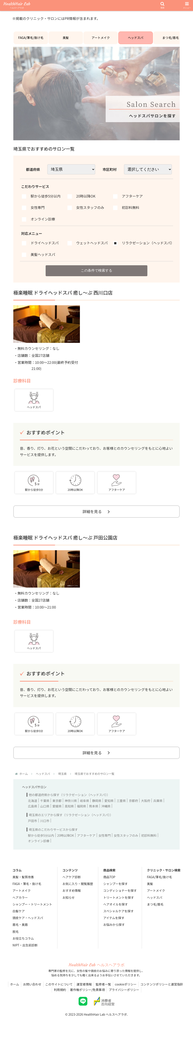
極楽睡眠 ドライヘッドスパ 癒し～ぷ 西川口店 (63, 295)
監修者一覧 (104, 989)
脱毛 (15, 936)
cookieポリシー (127, 989)
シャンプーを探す (115, 889)
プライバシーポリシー (124, 994)
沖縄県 (105, 811)
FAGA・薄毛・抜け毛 (26, 889)
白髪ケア (18, 916)
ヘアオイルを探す (115, 909)
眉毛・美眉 (20, 929)
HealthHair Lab (16, 5)
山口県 (44, 811)
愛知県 (109, 805)
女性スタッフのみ (126, 840)
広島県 (32, 811)
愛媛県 (57, 811)
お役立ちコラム (23, 943)
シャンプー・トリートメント (32, 909)
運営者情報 (84, 989)
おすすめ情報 (71, 895)
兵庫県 (157, 805)
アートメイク (100, 39)
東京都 (57, 805)
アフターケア (86, 840)
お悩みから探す (114, 929)
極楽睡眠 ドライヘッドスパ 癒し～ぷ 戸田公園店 (65, 541)
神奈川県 (71, 805)
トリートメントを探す (118, 902)
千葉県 (44, 805)
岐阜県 (84, 805)
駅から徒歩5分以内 (41, 840)
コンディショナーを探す (120, 895)
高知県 (69, 811)
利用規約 (59, 994)
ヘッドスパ (135, 39)
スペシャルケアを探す (118, 916)
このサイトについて (58, 989)
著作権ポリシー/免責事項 (87, 994)
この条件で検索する (96, 273)
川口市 (44, 826)
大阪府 (145, 805)
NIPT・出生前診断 (25, 950)
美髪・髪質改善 (23, 882)
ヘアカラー (20, 902)
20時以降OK (65, 840)
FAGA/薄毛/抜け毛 (31, 39)
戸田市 (32, 826)
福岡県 (81, 811)
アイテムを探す (113, 923)
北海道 (32, 805)
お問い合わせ (31, 989)
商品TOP (109, 882)
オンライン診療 (38, 846)
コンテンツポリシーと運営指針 (164, 989)
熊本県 (93, 811)
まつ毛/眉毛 (170, 39)
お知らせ (68, 902)
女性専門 (104, 840)
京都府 (133, 805)
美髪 (65, 39)
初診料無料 (149, 840)
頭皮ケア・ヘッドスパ (27, 923)
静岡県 (96, 805)
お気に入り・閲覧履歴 (77, 889)
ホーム (12, 989)
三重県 (121, 805)
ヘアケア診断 (71, 882)
